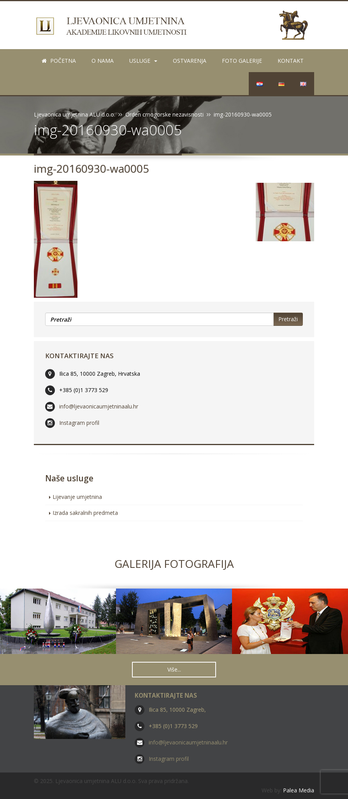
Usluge (143, 60)
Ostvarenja (189, 60)
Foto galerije (242, 60)
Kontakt (291, 60)
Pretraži (288, 319)
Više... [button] (174, 669)
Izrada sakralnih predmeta (85, 512)
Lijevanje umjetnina (77, 496)
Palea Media (298, 790)
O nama (102, 60)
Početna (59, 60)
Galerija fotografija (174, 563)
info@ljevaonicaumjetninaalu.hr (98, 406)
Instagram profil (79, 422)
